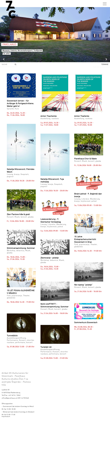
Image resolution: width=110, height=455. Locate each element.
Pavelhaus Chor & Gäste (85, 159)
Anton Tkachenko (49, 116)
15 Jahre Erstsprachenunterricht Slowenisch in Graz (85, 239)
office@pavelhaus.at (9, 432)
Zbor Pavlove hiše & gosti (18, 214)
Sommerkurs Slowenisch (85, 336)
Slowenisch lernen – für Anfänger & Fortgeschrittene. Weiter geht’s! (20, 103)
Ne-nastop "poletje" (83, 292)
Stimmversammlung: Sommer (21, 248)
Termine (104, 64)
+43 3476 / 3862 (14, 429)
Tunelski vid (46, 364)
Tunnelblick (12, 342)
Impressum (6, 450)
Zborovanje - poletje (50, 258)
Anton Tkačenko (81, 116)
